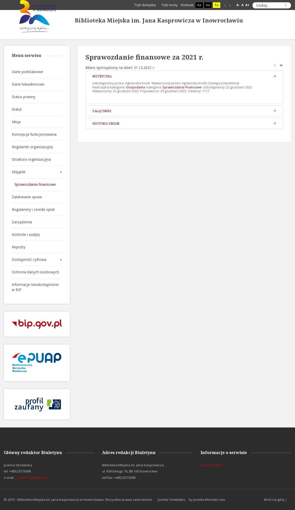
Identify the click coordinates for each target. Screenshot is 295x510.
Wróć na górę (275, 499)
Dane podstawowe (27, 71)
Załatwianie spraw (27, 196)
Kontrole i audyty (26, 234)
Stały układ (225, 5)
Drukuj (274, 65)
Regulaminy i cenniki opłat (33, 209)
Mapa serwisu (212, 465)
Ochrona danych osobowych (35, 272)
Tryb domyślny (143, 5)
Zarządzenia (22, 221)
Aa (199, 5)
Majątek (18, 171)
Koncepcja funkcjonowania (34, 134)
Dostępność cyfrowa (29, 259)
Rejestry (18, 247)
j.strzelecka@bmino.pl (32, 477)
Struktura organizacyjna (31, 159)
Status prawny (23, 96)
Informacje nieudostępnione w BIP (35, 287)
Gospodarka (135, 87)
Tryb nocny (168, 5)
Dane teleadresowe (28, 84)
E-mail (281, 65)
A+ (247, 5)
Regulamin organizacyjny (32, 146)
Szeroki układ (230, 5)
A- (238, 5)
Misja (16, 121)
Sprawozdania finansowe (182, 87)
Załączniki (101, 111)
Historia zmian (105, 123)
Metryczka (102, 76)
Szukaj (286, 5)
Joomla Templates (171, 499)
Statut (17, 109)
